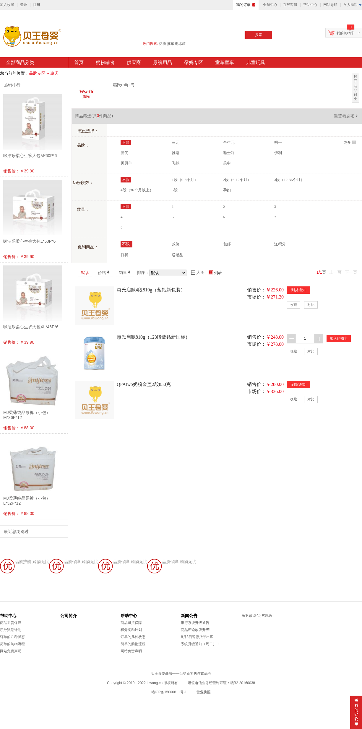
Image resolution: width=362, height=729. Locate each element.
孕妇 (227, 190)
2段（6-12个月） (237, 179)
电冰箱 (180, 44)
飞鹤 (175, 163)
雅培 (175, 153)
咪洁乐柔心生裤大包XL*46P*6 (31, 326)
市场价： (256, 296)
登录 (23, 5)
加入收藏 (7, 5)
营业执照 (204, 692)
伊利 (278, 153)
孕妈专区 (193, 62)
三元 (175, 142)
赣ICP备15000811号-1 (169, 692)
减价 (175, 244)
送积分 (280, 244)
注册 (36, 5)
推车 (170, 44)
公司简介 (68, 615)
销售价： (256, 289)
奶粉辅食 (105, 62)
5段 (175, 190)
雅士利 (229, 153)
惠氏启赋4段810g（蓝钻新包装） (151, 289)
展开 (355, 79)
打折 (124, 255)
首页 (79, 62)
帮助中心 (310, 5)
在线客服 (290, 5)
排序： (143, 272)
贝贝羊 (126, 163)
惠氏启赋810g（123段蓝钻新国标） (153, 337)
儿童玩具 (255, 62)
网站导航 (330, 5)
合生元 (229, 142)
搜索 (258, 35)
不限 (126, 142)
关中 (227, 163)
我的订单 (243, 5)
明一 (278, 142)
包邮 (227, 244)
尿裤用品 (162, 62)
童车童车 (224, 62)
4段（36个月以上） (137, 190)
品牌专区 (37, 73)
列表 (215, 272)
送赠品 (177, 255)
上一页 (335, 272)
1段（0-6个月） (185, 179)
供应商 (134, 62)
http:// (128, 84)
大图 (197, 272)
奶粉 (162, 44)
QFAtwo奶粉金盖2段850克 (144, 384)
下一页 (351, 272)
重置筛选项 (346, 116)
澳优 (124, 153)
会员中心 (270, 5)
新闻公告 (189, 615)
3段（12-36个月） (289, 179)
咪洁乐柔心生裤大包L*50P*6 (29, 241)
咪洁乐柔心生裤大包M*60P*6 (30, 155)
